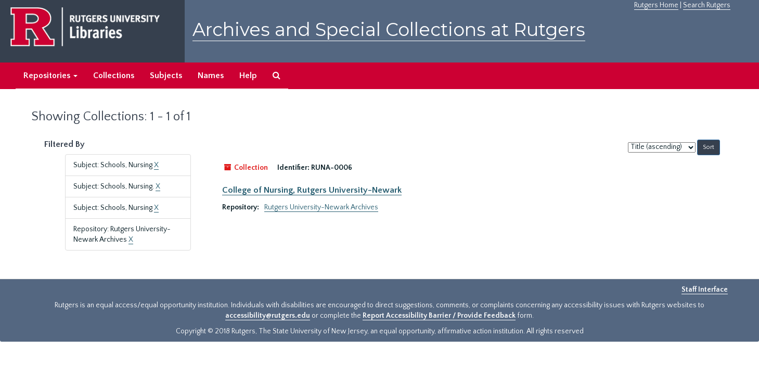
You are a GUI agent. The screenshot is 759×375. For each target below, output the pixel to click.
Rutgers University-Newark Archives (321, 207)
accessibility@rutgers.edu (267, 315)
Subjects (166, 75)
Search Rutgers (706, 5)
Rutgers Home (656, 5)
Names (211, 75)
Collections (113, 75)
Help (248, 75)
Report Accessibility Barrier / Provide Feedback (439, 315)
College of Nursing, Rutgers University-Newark (312, 190)
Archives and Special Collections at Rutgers (388, 29)
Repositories (50, 75)
